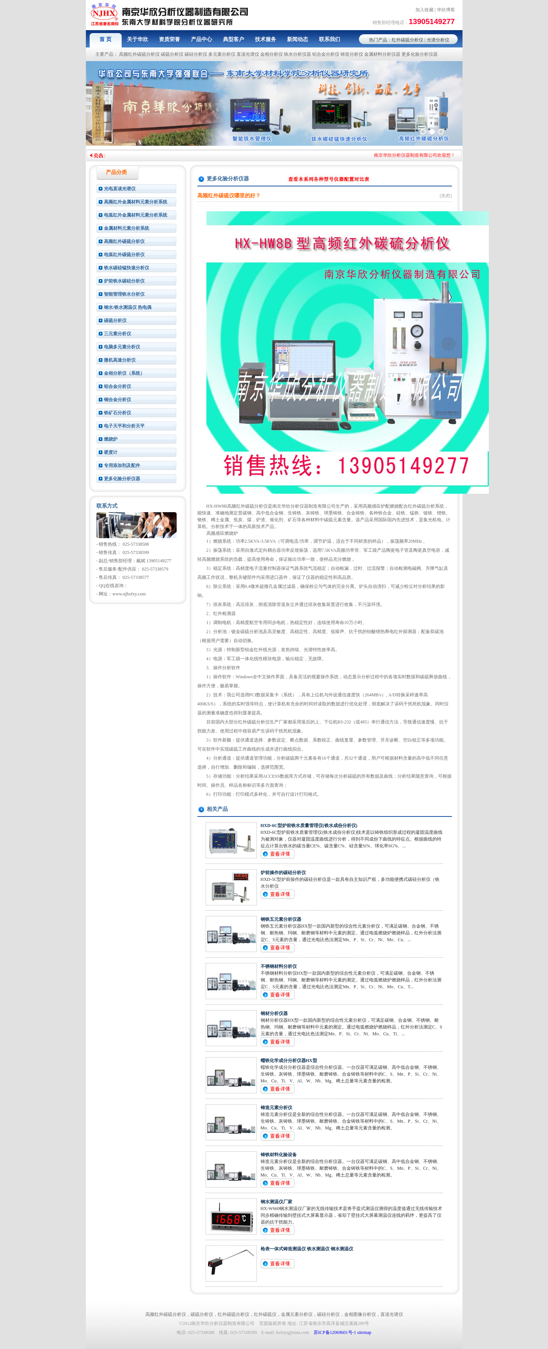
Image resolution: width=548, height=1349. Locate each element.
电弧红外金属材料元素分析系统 (135, 215)
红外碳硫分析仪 (407, 40)
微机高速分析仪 (120, 360)
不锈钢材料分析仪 (279, 966)
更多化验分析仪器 (419, 54)
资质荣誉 (169, 39)
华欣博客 (446, 9)
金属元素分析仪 (297, 1314)
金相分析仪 (271, 54)
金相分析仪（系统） (124, 373)
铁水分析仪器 (297, 54)
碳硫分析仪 (172, 54)
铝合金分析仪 (325, 54)
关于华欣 (137, 39)
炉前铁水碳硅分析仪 (124, 281)
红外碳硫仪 (265, 1314)
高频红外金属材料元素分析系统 (135, 201)
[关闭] (446, 195)
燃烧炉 (111, 439)
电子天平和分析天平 (124, 426)
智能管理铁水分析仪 (124, 294)
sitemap (364, 1332)
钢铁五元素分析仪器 (281, 919)
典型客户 (233, 39)
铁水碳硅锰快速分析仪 (126, 267)
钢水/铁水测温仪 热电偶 (127, 307)
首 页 (105, 39)
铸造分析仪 (351, 54)
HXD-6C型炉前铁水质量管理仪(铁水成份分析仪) (309, 825)
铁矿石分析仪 (117, 412)
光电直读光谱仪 (120, 188)
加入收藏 (424, 9)
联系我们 (329, 39)
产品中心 (201, 39)
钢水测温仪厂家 (276, 1201)
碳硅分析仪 (196, 54)
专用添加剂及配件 (122, 465)
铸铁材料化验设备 (279, 1154)
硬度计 (111, 452)
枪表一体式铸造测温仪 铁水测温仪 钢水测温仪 (307, 1248)
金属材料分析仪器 (382, 54)
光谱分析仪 (438, 40)
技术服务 (265, 39)
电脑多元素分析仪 (122, 346)
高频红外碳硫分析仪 (139, 54)
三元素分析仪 (117, 333)
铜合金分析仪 (117, 399)
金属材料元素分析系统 (126, 228)
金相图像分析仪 (360, 1314)
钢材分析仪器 (274, 1013)
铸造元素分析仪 (276, 1107)
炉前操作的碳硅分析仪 (283, 872)
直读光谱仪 (248, 54)
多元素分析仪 (221, 54)
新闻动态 (297, 39)
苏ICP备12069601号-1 (335, 1332)
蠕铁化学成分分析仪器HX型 (289, 1060)
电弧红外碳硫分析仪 (124, 254)
